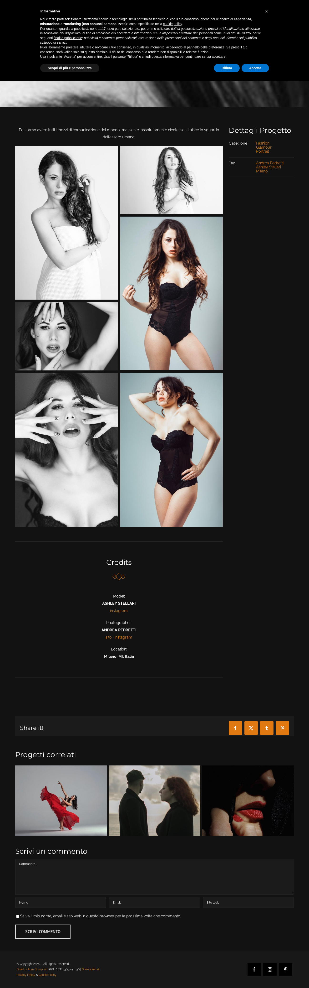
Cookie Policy (47, 975)
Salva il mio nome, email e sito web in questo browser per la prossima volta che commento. (100, 916)
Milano (262, 171)
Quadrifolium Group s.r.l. (32, 969)
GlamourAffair (91, 969)
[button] (266, 11)
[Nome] (60, 902)
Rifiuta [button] (227, 68)
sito (109, 637)
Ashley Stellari (268, 167)
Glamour (264, 147)
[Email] (154, 902)
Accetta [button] (255, 68)
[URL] (248, 902)
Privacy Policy (26, 975)
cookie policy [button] (172, 24)
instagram (119, 610)
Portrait (262, 151)
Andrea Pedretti (270, 163)
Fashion (262, 143)
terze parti (113, 29)
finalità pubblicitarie (68, 38)
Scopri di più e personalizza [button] (70, 68)
